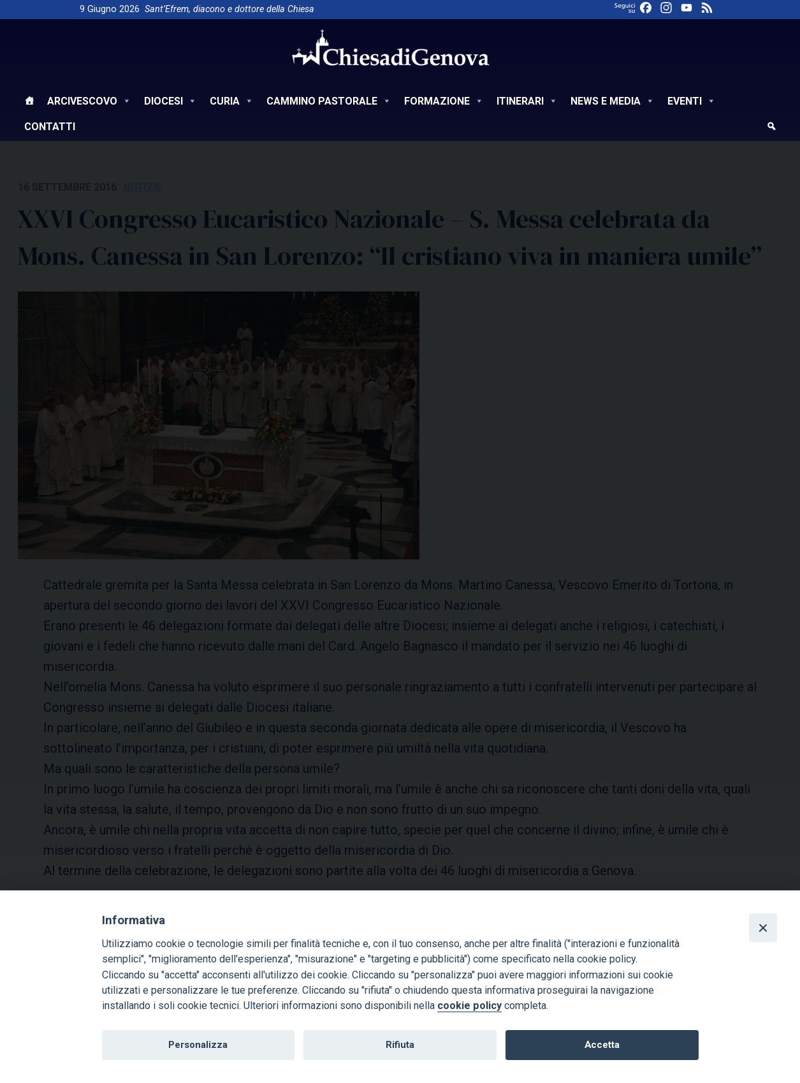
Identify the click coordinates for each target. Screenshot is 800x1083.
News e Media (613, 101)
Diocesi (170, 101)
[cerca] (771, 128)
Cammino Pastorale (328, 101)
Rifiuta (400, 1044)
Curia (232, 101)
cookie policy (469, 1005)
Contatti (49, 127)
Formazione (444, 101)
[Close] (763, 927)
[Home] (29, 102)
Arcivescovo (89, 101)
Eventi (691, 101)
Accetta (602, 1044)
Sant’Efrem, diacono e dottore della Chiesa (229, 9)
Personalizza (198, 1044)
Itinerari (527, 101)
